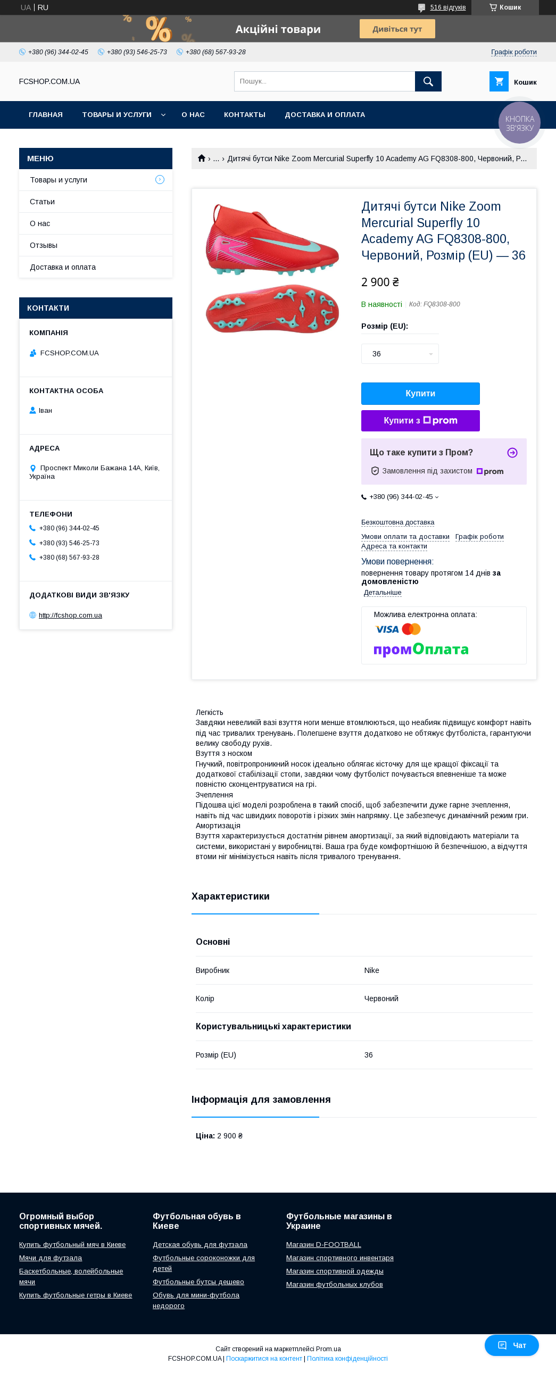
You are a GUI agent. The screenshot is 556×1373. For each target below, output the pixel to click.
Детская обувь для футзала (200, 1245)
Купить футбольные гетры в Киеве (75, 1295)
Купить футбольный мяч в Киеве (72, 1245)
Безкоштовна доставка (397, 522)
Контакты (244, 115)
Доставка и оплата (325, 115)
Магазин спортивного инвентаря (340, 1258)
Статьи (42, 201)
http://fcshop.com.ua (70, 615)
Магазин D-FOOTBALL (323, 1245)
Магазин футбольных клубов (334, 1284)
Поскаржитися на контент (264, 1358)
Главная (46, 115)
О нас (193, 115)
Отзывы (43, 245)
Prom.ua (328, 1349)
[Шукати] (428, 81)
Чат (511, 1345)
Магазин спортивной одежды (335, 1271)
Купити (421, 393)
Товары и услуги (117, 115)
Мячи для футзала (50, 1258)
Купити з (420, 421)
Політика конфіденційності (347, 1358)
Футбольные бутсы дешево (198, 1282)
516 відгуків (448, 7)
